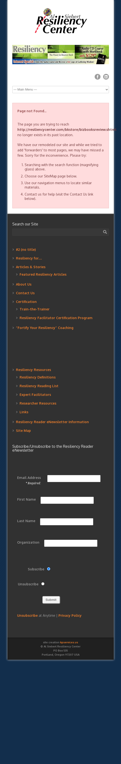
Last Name (26, 521)
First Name (26, 499)
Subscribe (36, 569)
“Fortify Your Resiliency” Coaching (44, 328)
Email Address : (29, 480)
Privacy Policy (70, 615)
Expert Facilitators (35, 395)
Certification (26, 302)
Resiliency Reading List (39, 386)
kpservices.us (69, 642)
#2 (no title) (26, 249)
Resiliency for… (29, 258)
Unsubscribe (28, 584)
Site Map (23, 430)
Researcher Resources (38, 403)
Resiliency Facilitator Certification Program (56, 318)
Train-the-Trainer (35, 309)
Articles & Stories (30, 267)
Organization (28, 542)
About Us (23, 284)
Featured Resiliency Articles (43, 274)
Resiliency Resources (33, 370)
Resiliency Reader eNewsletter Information (52, 422)
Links (24, 412)
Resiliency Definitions (38, 377)
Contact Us (25, 293)
